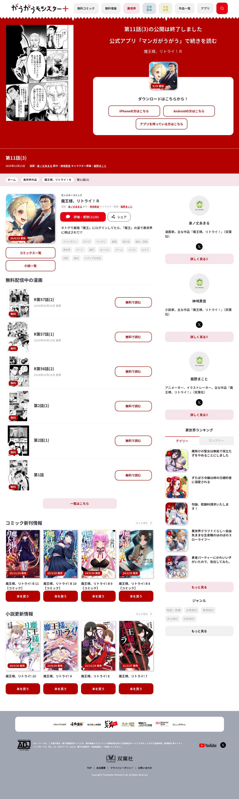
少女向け (189, 619)
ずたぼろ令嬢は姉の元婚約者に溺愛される (212, 479)
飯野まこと (100, 166)
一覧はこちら (79, 503)
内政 (65, 258)
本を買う (23, 596)
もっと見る (199, 587)
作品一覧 (184, 8)
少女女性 (166, 8)
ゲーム (119, 249)
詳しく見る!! (199, 259)
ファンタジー (70, 241)
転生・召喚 (142, 241)
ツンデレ (101, 241)
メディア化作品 (93, 258)
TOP (89, 767)
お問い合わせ (145, 767)
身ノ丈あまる (44, 166)
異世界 (131, 8)
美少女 (126, 241)
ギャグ (86, 241)
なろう (145, 249)
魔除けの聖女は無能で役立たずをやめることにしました (212, 453)
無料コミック (86, 8)
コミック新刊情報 (24, 523)
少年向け (191, 610)
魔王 (91, 249)
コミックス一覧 (30, 253)
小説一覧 (30, 266)
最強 (114, 241)
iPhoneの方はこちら (134, 111)
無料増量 (111, 8)
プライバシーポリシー (121, 767)
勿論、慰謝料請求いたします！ (210, 506)
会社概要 (101, 767)
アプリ (205, 8)
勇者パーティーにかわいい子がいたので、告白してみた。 (212, 559)
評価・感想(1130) (86, 217)
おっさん (105, 249)
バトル (132, 249)
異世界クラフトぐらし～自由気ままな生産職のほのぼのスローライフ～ (212, 535)
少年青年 (149, 8)
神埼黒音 (66, 166)
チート (79, 249)
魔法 (76, 258)
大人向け (172, 619)
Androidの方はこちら (189, 111)
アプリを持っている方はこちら (161, 124)
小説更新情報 (19, 614)
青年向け (208, 610)
